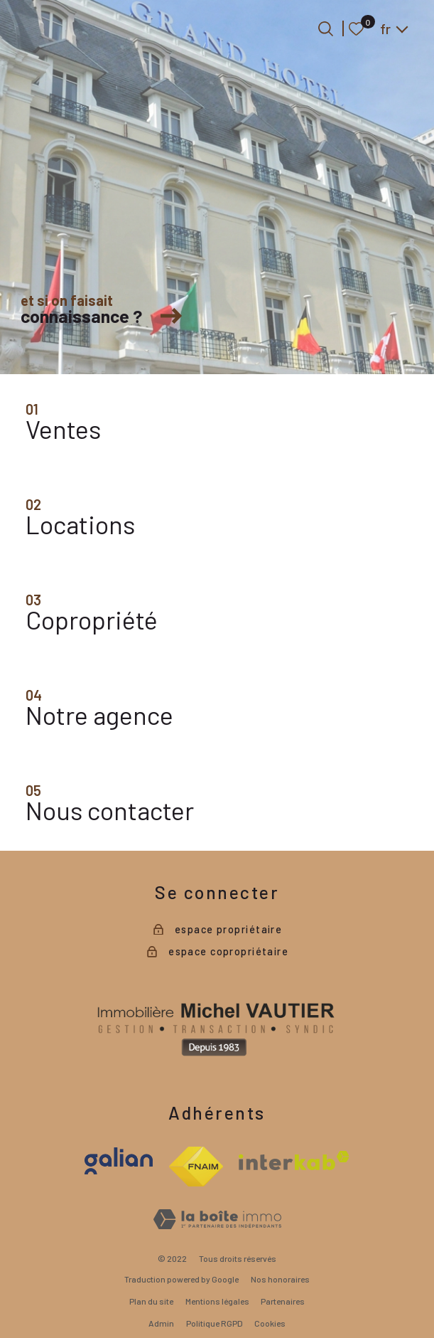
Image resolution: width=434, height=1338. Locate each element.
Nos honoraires (280, 1279)
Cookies (270, 1323)
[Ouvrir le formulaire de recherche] (326, 29)
